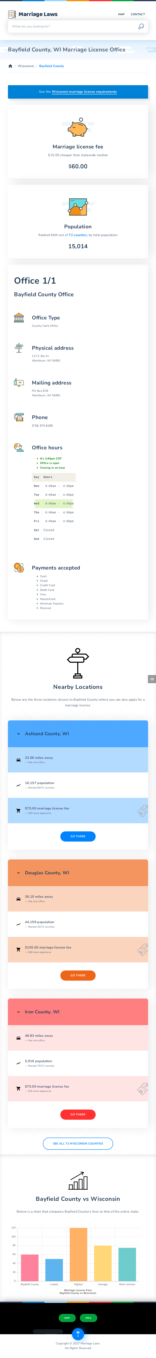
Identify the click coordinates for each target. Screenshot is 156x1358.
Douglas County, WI (47, 873)
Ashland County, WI (47, 734)
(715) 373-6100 (42, 426)
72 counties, (79, 235)
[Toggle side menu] (152, 679)
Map (121, 14)
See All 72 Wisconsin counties (78, 1144)
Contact (138, 14)
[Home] (10, 66)
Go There (78, 836)
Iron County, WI (42, 1012)
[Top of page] (78, 1334)
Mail (89, 1318)
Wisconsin (26, 66)
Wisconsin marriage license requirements (84, 91)
